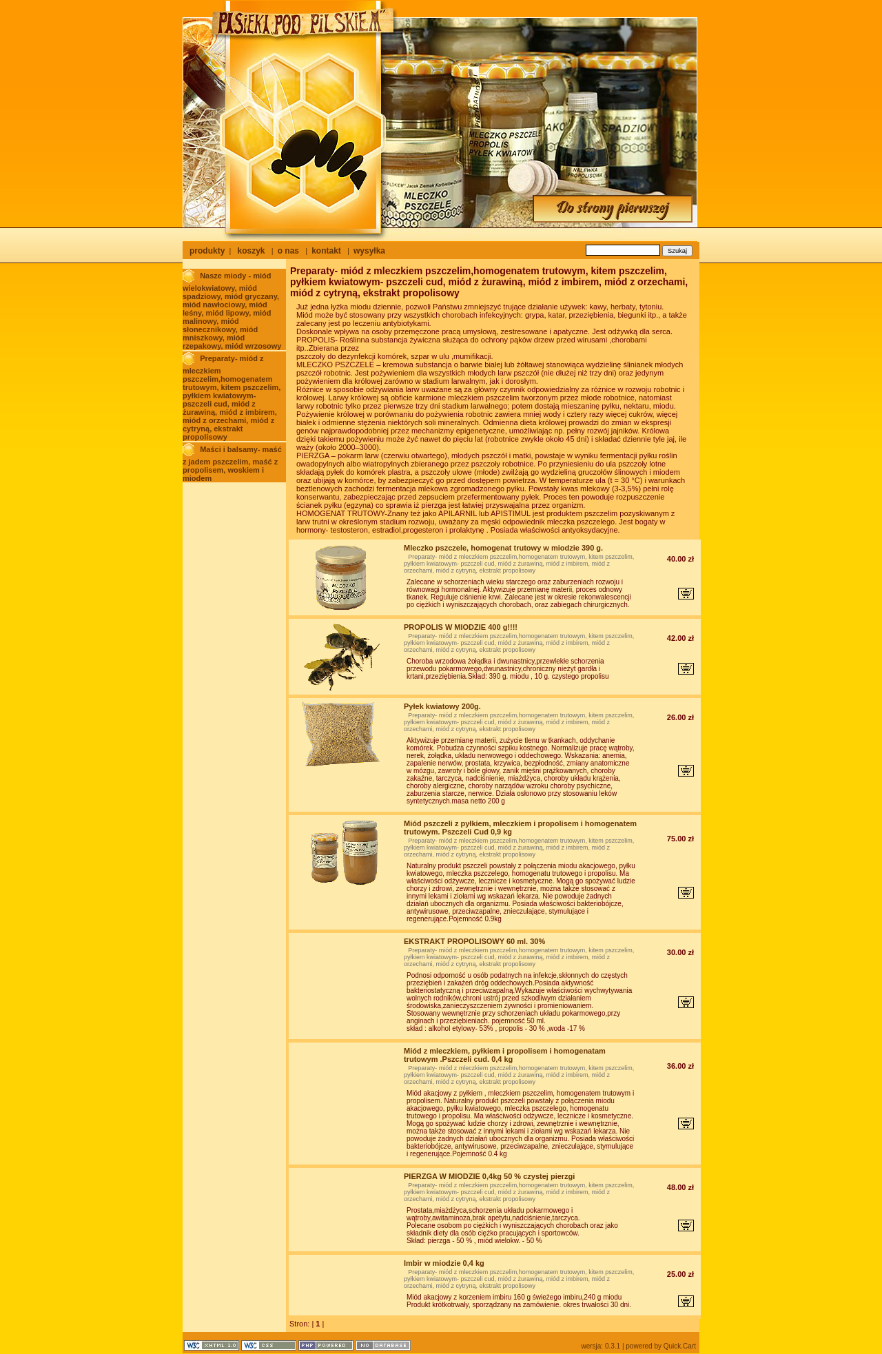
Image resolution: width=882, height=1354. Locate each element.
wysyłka (369, 251)
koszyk (251, 251)
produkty (207, 251)
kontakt (326, 251)
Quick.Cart (680, 1346)
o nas (288, 251)
